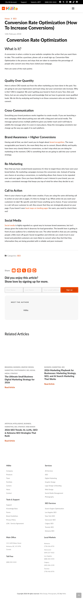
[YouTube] (70, 2)
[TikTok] (73, 2)
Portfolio (9, 482)
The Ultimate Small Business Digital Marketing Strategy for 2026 (19, 379)
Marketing (9, 370)
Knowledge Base (12, 508)
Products (9, 474)
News (8, 489)
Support (9, 505)
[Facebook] (60, 2)
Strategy (14, 373)
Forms (8, 512)
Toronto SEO (49, 527)
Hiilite (25, 310)
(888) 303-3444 (11, 562)
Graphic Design (27, 367)
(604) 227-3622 (49, 552)
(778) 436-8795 (49, 546)
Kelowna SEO (49, 531)
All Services (49, 471)
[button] (73, 8)
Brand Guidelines (12, 516)
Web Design (30, 427)
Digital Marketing (51, 478)
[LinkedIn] (77, 2)
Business (16, 367)
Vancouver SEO (50, 520)
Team (8, 478)
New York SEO (50, 516)
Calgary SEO (49, 523)
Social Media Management (54, 493)
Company (9, 471)
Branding (9, 367)
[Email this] (14, 270)
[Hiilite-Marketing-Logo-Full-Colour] (10, 8)
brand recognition (57, 142)
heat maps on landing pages (36, 208)
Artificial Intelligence (14, 423)
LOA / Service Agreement (15, 523)
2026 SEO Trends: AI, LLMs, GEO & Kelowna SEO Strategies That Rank (21, 432)
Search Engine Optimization (54, 508)
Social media (10, 225)
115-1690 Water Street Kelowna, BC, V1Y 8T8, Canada (13, 546)
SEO (19, 255)
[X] (63, 2)
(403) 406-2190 (49, 565)
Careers (8, 486)
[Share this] (19, 270)
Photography (20, 370)
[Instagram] (67, 2)
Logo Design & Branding (53, 486)
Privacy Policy (11, 520)
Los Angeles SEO (50, 512)
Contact (9, 493)
